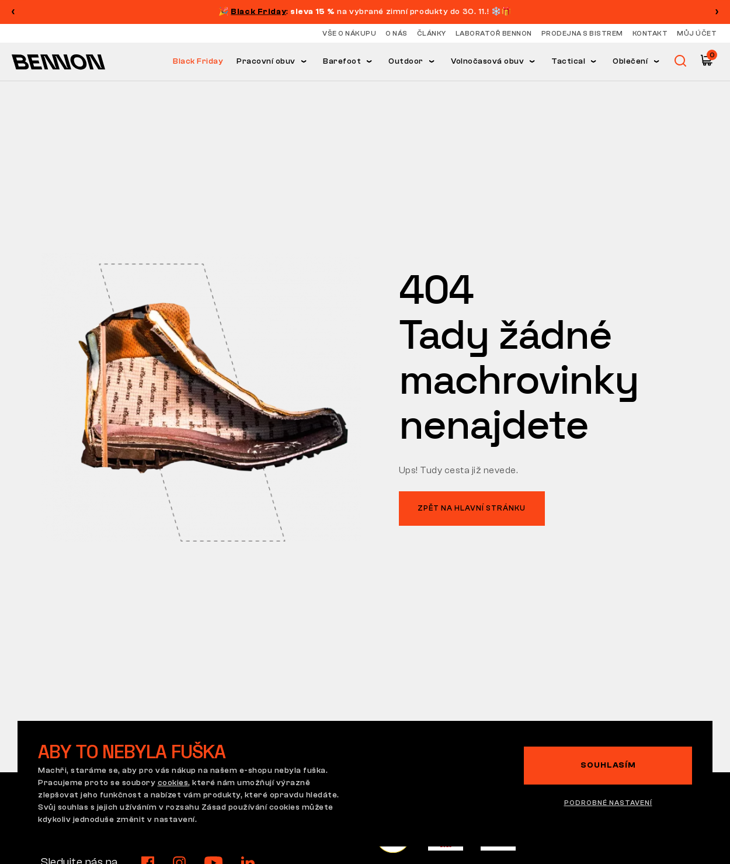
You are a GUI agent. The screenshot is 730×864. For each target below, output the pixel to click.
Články (431, 33)
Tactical (568, 61)
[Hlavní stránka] (58, 61)
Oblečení (630, 61)
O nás (396, 33)
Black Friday (198, 61)
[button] (717, 11)
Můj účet (697, 33)
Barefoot (342, 61)
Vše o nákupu (349, 33)
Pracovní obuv (266, 61)
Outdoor (405, 61)
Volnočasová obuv (487, 61)
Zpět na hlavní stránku (472, 508)
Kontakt (650, 33)
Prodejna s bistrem (582, 33)
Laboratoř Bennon (494, 33)
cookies (173, 782)
